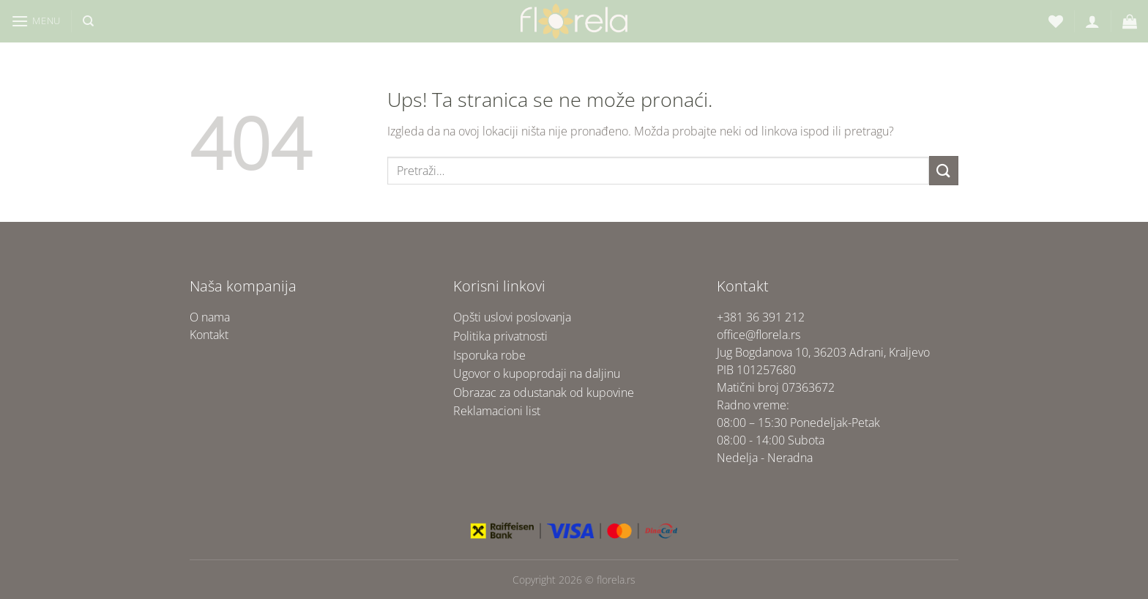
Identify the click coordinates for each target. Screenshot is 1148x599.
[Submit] (943, 170)
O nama (210, 317)
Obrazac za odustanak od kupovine (543, 392)
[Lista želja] (1055, 21)
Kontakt (209, 335)
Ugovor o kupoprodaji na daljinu (536, 373)
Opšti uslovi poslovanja (512, 317)
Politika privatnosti (500, 336)
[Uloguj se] (1092, 21)
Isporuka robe (489, 355)
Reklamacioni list (496, 411)
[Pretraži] (88, 21)
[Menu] (36, 21)
